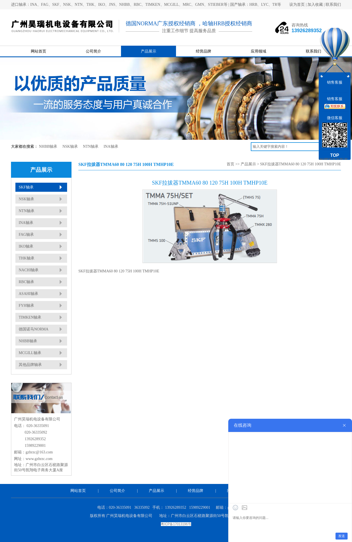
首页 (230, 164)
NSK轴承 (70, 146)
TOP (334, 155)
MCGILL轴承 (30, 353)
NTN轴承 (90, 146)
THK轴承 (26, 258)
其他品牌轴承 (30, 365)
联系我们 (333, 4)
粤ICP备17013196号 (176, 524)
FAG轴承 (26, 234)
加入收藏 (315, 4)
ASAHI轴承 (28, 294)
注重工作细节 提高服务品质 (189, 30)
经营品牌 (203, 51)
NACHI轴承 (28, 270)
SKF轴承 (26, 187)
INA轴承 (111, 146)
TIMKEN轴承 (30, 317)
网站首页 (38, 51)
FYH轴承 (26, 305)
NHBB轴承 (48, 146)
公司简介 (93, 51)
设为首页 (297, 4)
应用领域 (258, 51)
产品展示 (148, 51)
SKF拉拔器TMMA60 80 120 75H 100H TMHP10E (300, 164)
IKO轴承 (26, 246)
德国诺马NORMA (33, 329)
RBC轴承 (26, 282)
